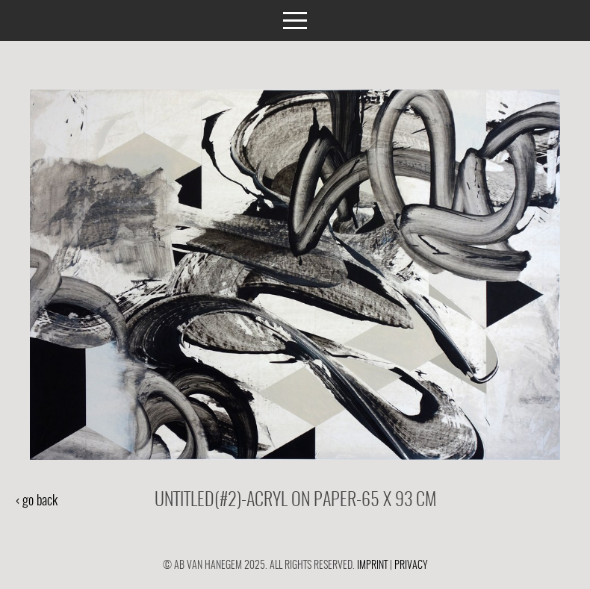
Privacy (411, 565)
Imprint (372, 565)
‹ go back (36, 501)
